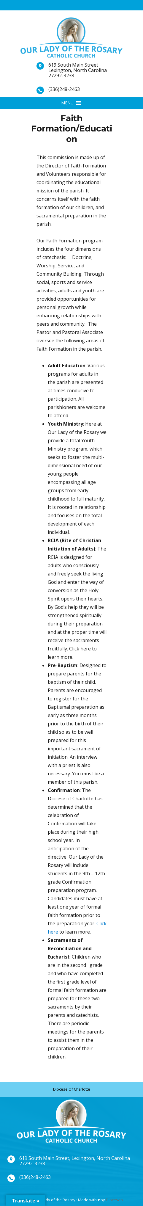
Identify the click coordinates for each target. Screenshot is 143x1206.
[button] (67, 103)
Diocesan (114, 1199)
